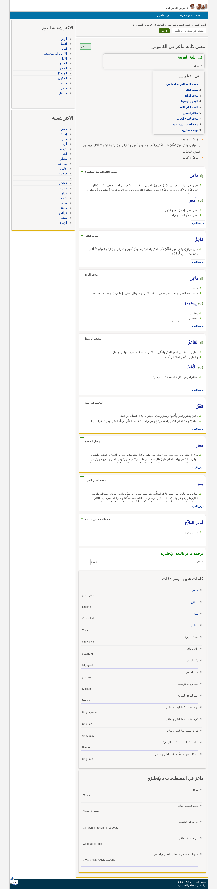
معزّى (194, 613)
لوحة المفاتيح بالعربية (189, 15)
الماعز (193, 625)
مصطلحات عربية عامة (184, 124)
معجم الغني (190, 89)
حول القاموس (163, 15)
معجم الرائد (190, 95)
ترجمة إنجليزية (189, 130)
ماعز (194, 590)
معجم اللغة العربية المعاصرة (181, 84)
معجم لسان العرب (186, 118)
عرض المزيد (197, 223)
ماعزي (193, 601)
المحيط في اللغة (188, 107)
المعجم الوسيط (188, 101)
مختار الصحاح (189, 113)
